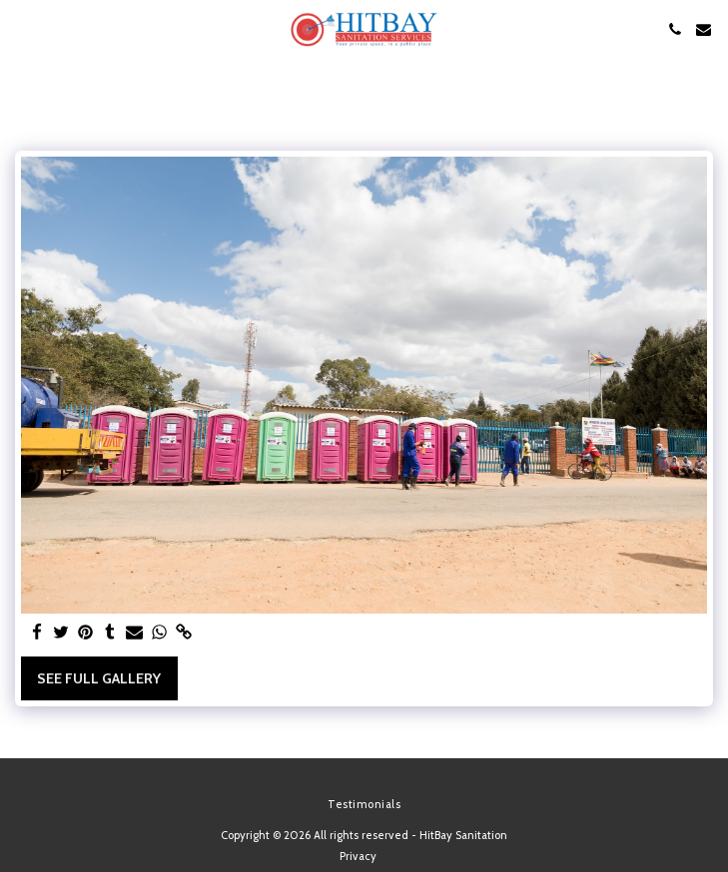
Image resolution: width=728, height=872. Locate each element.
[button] (22, 29)
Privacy (358, 856)
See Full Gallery (99, 678)
